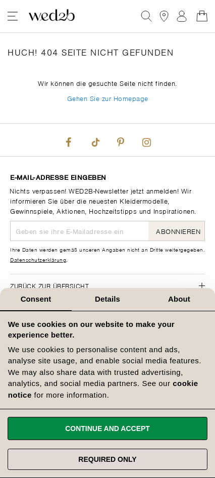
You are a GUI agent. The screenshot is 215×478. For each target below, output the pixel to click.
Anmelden (181, 16)
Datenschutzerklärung (38, 259)
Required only (107, 459)
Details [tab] (107, 299)
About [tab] (179, 299)
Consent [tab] (36, 299)
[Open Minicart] (201, 16)
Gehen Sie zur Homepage (107, 97)
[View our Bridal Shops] (164, 16)
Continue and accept (107, 428)
